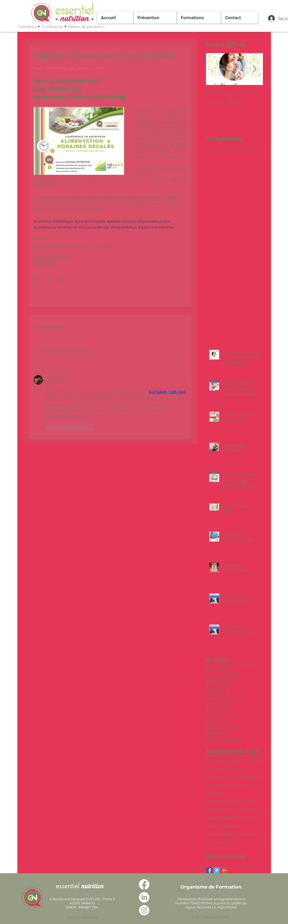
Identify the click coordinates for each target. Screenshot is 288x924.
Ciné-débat (250, 777)
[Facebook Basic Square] (209, 870)
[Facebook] (144, 884)
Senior (212, 826)
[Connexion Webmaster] (82, 917)
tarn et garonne (220, 842)
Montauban (251, 809)
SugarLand (230, 826)
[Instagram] (144, 910)
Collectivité (216, 785)
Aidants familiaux (221, 760)
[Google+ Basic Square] (224, 870)
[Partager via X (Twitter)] (48, 279)
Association (250, 760)
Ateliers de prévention (53, 256)
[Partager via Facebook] (36, 279)
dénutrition (250, 834)
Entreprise (83, 246)
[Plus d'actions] (184, 380)
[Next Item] (254, 69)
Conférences (44, 263)
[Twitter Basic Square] (217, 870)
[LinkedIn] (144, 897)
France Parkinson (222, 809)
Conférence (105, 246)
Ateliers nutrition (221, 777)
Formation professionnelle (230, 801)
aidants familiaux (221, 834)
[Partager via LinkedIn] (61, 279)
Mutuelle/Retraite (222, 817)
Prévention (251, 817)
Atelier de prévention (52, 246)
